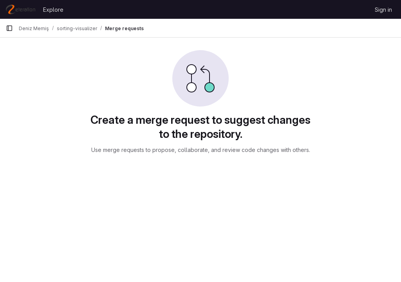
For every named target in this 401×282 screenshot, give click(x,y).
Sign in (383, 9)
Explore (53, 9)
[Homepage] (20, 9)
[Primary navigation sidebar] (9, 28)
